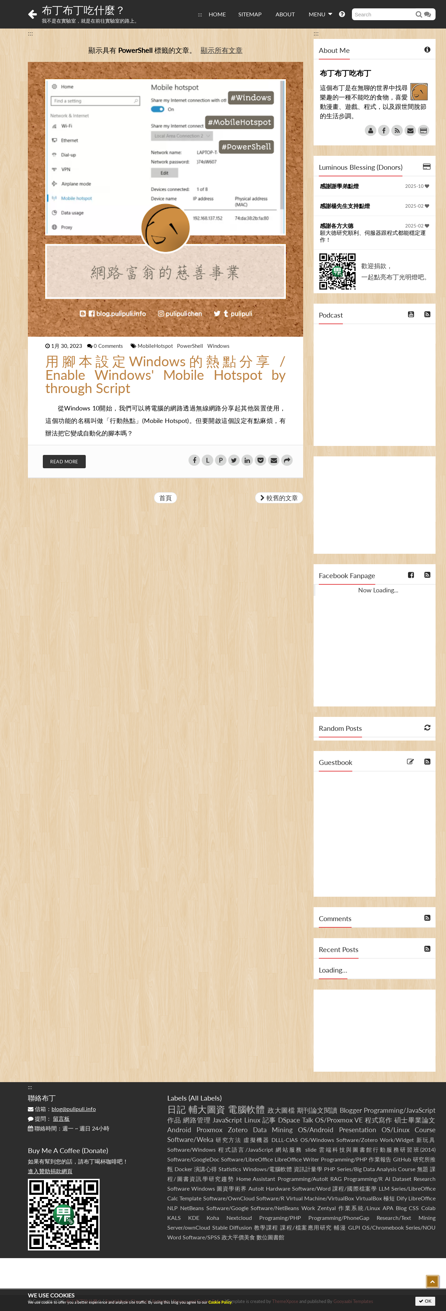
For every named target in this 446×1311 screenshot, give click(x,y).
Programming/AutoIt (303, 1178)
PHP (329, 1169)
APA (388, 1208)
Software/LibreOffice (247, 1159)
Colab (428, 1208)
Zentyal (326, 1208)
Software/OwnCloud (229, 1198)
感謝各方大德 (336, 225)
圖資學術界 (231, 1188)
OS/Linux (395, 1130)
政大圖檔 (281, 1110)
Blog (401, 1208)
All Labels (205, 1098)
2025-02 (417, 206)
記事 (269, 1120)
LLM (384, 1188)
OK (425, 1301)
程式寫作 (378, 1120)
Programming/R (363, 1178)
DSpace (289, 1120)
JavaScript (227, 1120)
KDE (193, 1217)
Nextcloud (239, 1217)
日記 (176, 1109)
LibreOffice (422, 1198)
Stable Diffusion (232, 1227)
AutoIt (256, 1188)
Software (178, 1188)
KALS (174, 1217)
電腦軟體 (246, 1109)
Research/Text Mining (406, 1217)
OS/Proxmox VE (339, 1120)
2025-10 (417, 186)
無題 (423, 1169)
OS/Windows (317, 1139)
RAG (336, 1178)
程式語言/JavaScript (245, 1149)
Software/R (270, 1198)
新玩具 (426, 1139)
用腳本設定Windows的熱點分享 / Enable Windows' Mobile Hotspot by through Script (165, 374)
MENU (320, 13)
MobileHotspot (156, 346)
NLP (172, 1208)
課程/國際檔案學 (354, 1188)
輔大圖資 (207, 1109)
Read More (64, 461)
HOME (217, 14)
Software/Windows (191, 1149)
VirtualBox (369, 1198)
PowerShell (191, 346)
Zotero (238, 1130)
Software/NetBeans (275, 1208)
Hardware (278, 1188)
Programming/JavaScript (400, 1110)
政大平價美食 (238, 1237)
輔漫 (340, 1227)
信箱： (62, 1108)
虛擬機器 (256, 1139)
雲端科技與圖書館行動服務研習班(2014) (377, 1149)
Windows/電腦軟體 (267, 1169)
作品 (174, 1120)
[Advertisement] (375, 505)
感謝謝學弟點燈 (339, 186)
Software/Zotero (357, 1139)
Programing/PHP (280, 1217)
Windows (218, 346)
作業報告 (380, 1159)
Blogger (351, 1110)
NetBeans (192, 1208)
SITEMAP (250, 14)
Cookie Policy (220, 1302)
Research (425, 1178)
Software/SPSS (201, 1237)
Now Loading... (378, 590)
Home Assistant (255, 1178)
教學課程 (266, 1227)
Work (308, 1208)
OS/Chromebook (383, 1227)
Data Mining (273, 1130)
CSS (414, 1208)
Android (179, 1130)
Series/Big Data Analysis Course (376, 1169)
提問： (49, 1118)
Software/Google (227, 1208)
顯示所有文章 (222, 50)
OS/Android (315, 1130)
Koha (213, 1217)
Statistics (229, 1169)
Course (425, 1130)
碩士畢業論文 (415, 1120)
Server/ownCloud (188, 1227)
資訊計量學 (308, 1169)
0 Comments (109, 346)
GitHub (402, 1159)
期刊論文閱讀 (317, 1110)
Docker (183, 1169)
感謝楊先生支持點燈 (345, 205)
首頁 (165, 498)
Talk (307, 1120)
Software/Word (311, 1188)
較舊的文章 (279, 498)
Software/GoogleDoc (193, 1159)
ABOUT (285, 14)
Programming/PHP (344, 1159)
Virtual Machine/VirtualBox (320, 1198)
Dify (402, 1198)
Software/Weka (190, 1139)
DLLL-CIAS (284, 1139)
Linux (252, 1120)
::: (200, 14)
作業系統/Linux (359, 1208)
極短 (389, 1198)
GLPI (354, 1227)
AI (387, 1178)
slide (310, 1149)
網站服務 (289, 1149)
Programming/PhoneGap (338, 1217)
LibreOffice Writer (297, 1159)
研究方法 (228, 1139)
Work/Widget (397, 1139)
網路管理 (196, 1120)
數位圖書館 (270, 1237)
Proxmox (209, 1130)
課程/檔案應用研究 (306, 1227)
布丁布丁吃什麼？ (83, 9)
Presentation (357, 1130)
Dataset (402, 1178)
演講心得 (205, 1169)
